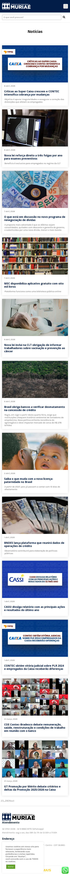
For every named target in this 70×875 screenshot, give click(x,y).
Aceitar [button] (11, 867)
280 (7, 800)
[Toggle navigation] (65, 6)
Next (11, 800)
